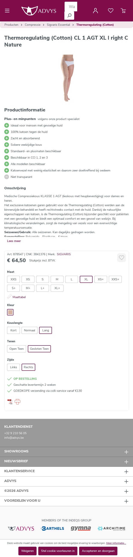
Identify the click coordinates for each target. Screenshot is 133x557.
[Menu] (8, 10)
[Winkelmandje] (123, 10)
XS (28, 279)
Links (13, 367)
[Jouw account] (95, 10)
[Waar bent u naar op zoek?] (71, 6)
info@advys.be (14, 438)
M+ (28, 288)
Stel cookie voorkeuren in (58, 551)
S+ (13, 288)
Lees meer (14, 241)
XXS (13, 279)
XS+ (100, 279)
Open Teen (16, 349)
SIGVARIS (64, 254)
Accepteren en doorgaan (98, 551)
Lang (45, 330)
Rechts (28, 367)
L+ (42, 288)
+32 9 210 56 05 (15, 433)
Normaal (29, 330)
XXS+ (115, 279)
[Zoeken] (69, 15)
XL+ (57, 288)
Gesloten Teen (39, 349)
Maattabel (16, 297)
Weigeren (27, 551)
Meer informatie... (116, 543)
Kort (13, 330)
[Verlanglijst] (110, 10)
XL (86, 279)
